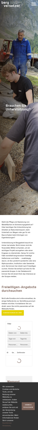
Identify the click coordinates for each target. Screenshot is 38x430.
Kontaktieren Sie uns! (12, 313)
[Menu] (33, 4)
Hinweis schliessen (28, 406)
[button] (19, 323)
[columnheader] (8, 352)
